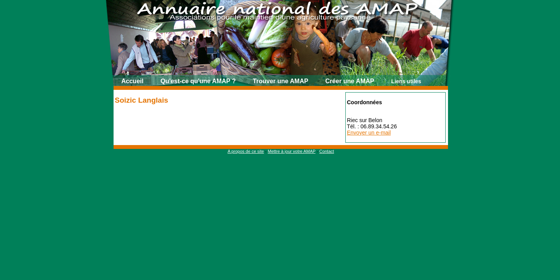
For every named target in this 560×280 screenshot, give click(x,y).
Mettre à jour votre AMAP (291, 151)
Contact (326, 151)
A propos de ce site (246, 151)
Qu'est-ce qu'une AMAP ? (198, 81)
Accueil (132, 81)
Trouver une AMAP (280, 81)
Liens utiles (406, 81)
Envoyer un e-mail (369, 133)
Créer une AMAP (350, 81)
